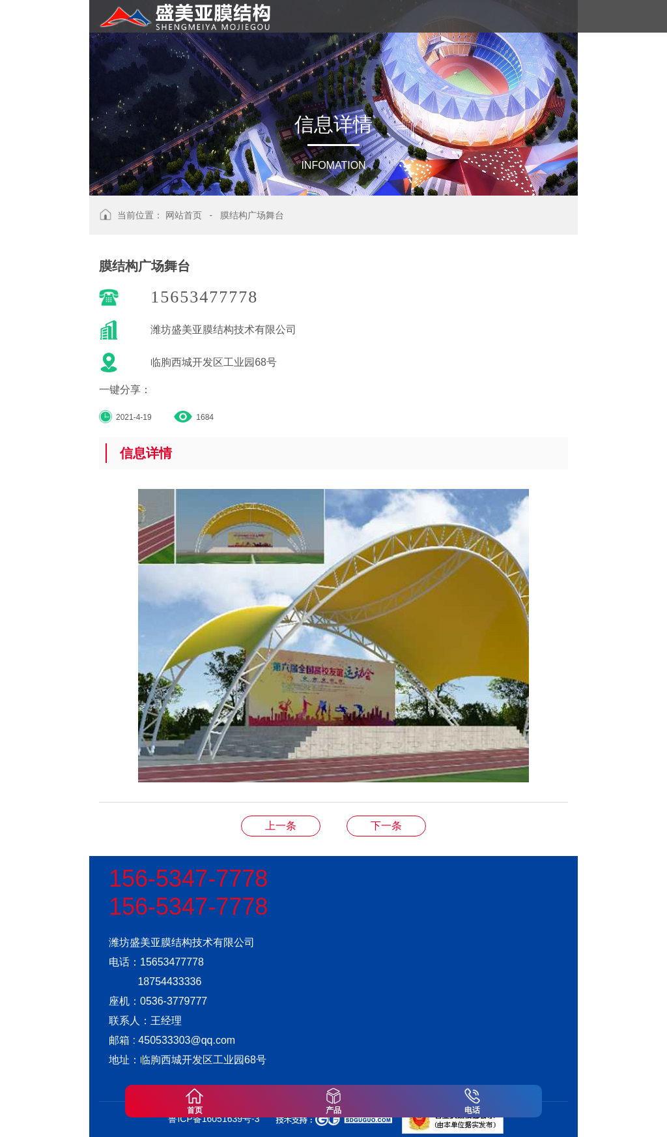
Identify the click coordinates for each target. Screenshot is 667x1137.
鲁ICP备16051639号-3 (213, 1119)
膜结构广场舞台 (252, 215)
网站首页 (183, 215)
